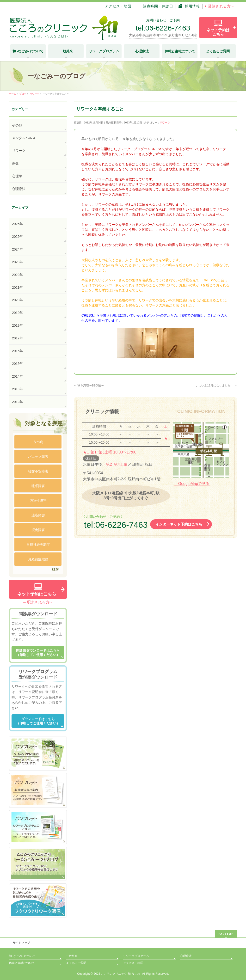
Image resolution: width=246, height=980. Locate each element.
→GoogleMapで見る (192, 484)
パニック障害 (38, 457)
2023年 (17, 262)
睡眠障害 (38, 486)
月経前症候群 (38, 559)
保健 (15, 163)
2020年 (17, 300)
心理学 (17, 176)
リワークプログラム (136, 956)
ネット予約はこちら (36, 594)
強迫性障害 (38, 500)
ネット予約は (218, 32)
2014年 (17, 376)
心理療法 (18, 189)
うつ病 (38, 442)
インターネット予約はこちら (178, 524)
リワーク (165, 122)
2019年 (17, 313)
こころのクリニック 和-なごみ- (121, 973)
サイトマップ (21, 942)
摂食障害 (38, 530)
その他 (17, 125)
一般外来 (72, 956)
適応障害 (38, 515)
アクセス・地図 (133, 963)
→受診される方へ (38, 602)
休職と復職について (22, 963)
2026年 (17, 224)
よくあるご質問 (76, 963)
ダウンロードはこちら (38, 721)
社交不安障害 (38, 471)
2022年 (17, 275)
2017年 (17, 338)
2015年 (17, 364)
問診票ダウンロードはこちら (38, 653)
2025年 (17, 237)
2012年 (17, 402)
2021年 (17, 287)
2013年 (17, 389)
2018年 (17, 325)
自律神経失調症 (38, 544)
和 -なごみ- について (22, 956)
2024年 (17, 249)
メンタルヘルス (24, 138)
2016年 (17, 351)
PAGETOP (226, 933)
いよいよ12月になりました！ (216, 385)
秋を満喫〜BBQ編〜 (89, 385)
